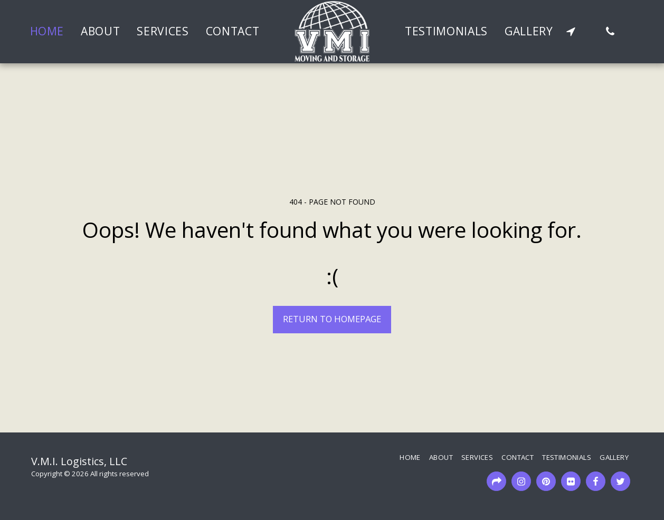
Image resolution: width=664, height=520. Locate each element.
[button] (571, 31)
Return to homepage (332, 319)
